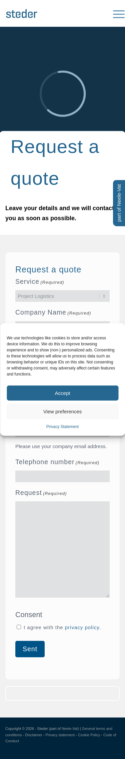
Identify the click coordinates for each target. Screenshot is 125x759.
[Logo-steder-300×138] (51, 13)
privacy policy (82, 627)
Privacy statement (59, 735)
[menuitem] (115, 13)
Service (39, 282)
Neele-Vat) (70, 729)
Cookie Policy (89, 735)
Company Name (53, 313)
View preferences (62, 411)
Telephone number (57, 463)
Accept (62, 393)
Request (41, 494)
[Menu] (115, 13)
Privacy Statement (62, 426)
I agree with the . (62, 627)
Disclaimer (33, 735)
